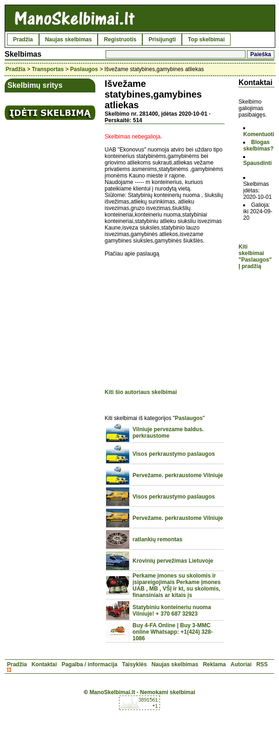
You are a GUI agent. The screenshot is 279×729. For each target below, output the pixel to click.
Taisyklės (134, 664)
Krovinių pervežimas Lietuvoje (173, 561)
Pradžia (23, 39)
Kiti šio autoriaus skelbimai (141, 392)
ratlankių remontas (157, 539)
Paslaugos (84, 69)
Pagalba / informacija (89, 664)
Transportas (48, 69)
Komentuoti (258, 134)
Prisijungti (162, 39)
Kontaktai (44, 664)
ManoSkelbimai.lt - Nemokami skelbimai (142, 692)
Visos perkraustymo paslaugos (174, 454)
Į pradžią (250, 266)
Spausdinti (257, 163)
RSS (262, 664)
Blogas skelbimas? (258, 145)
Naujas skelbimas (68, 39)
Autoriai (241, 664)
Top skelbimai (206, 39)
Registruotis (120, 39)
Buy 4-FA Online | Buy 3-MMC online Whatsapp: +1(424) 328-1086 (173, 632)
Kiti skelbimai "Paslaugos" (255, 253)
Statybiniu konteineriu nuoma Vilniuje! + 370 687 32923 (172, 610)
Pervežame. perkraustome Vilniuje (178, 475)
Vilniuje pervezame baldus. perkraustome (168, 432)
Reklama (214, 664)
